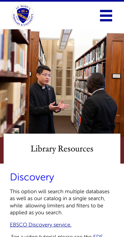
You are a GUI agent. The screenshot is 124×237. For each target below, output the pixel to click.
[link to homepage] (23, 15)
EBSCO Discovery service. (40, 225)
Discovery (32, 177)
